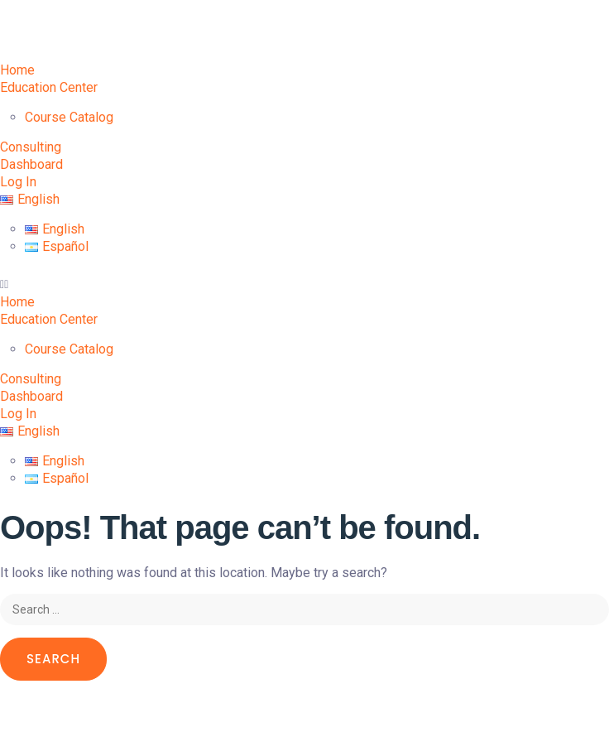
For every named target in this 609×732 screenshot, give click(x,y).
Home (17, 70)
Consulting (30, 147)
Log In (18, 182)
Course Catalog (69, 117)
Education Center (49, 87)
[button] (304, 284)
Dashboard (31, 164)
